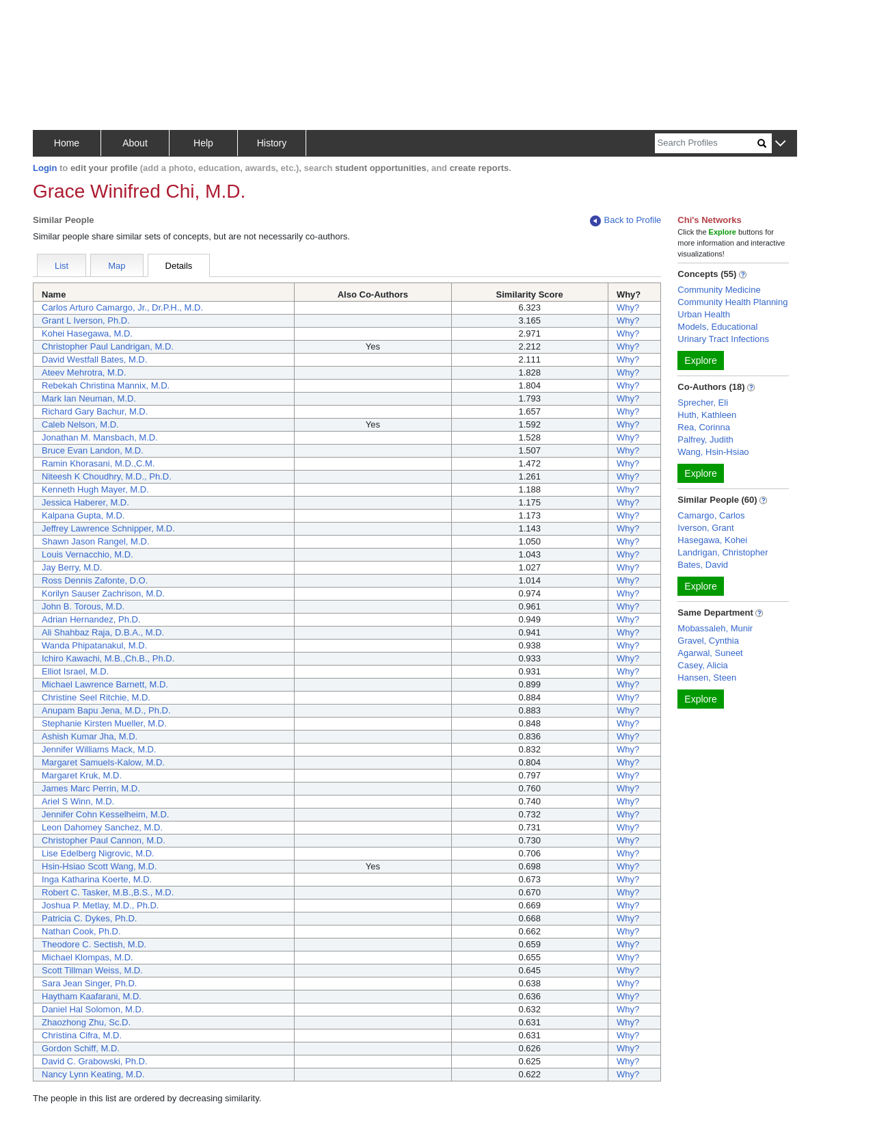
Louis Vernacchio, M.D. (87, 554)
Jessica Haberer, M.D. (85, 502)
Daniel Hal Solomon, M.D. (93, 1009)
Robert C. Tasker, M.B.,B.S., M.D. (108, 892)
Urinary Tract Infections (723, 339)
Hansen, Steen (706, 677)
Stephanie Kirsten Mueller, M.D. (104, 723)
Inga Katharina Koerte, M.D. (97, 879)
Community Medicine (718, 290)
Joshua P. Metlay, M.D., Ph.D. (100, 905)
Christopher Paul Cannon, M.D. (103, 840)
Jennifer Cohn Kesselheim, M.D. (105, 814)
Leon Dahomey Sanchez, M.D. (102, 827)
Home (66, 142)
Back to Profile (625, 220)
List (61, 266)
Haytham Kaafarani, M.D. (92, 996)
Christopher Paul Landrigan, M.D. (108, 346)
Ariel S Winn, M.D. (78, 801)
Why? (628, 307)
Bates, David (702, 565)
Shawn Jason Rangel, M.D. (96, 541)
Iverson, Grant (705, 528)
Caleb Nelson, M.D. (80, 424)
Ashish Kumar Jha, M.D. (89, 736)
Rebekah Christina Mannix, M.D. (106, 385)
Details (179, 266)
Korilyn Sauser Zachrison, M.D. (103, 593)
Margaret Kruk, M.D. (82, 775)
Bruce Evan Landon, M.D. (93, 450)
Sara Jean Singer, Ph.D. (89, 983)
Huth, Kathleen (706, 415)
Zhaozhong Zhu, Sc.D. (86, 1022)
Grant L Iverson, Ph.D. (86, 320)
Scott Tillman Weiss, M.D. (92, 970)
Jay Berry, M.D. (72, 567)
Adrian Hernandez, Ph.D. (91, 619)
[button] (780, 144)
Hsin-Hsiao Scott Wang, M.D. (99, 866)
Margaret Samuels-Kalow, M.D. (103, 762)
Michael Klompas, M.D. (87, 957)
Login (45, 168)
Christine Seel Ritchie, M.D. (96, 697)
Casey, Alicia (702, 665)
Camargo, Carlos (710, 515)
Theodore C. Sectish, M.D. (94, 944)
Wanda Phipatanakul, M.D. (94, 645)
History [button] (272, 142)
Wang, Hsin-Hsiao (713, 452)
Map (116, 266)
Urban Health (703, 314)
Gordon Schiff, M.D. (81, 1048)
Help (203, 142)
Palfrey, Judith (705, 439)
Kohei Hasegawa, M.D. (87, 333)
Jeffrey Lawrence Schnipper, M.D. (108, 528)
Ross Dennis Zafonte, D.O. (95, 580)
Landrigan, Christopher (722, 552)
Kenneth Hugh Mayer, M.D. (95, 489)
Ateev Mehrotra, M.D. (84, 372)
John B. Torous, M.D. (83, 606)
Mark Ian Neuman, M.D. (89, 398)
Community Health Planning (732, 302)
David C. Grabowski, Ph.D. (95, 1061)
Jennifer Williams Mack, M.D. (99, 749)
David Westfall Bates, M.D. (94, 359)
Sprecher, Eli (702, 402)
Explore (700, 360)
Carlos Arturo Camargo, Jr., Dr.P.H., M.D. (122, 307)
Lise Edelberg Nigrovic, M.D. (98, 853)
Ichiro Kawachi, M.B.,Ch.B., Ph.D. (108, 658)
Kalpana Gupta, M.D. (83, 515)
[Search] (706, 143)
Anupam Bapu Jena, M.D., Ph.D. (106, 710)
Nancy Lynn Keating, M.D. (93, 1074)
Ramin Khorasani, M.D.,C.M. (98, 463)
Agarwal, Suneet (709, 653)
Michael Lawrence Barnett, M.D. (105, 684)
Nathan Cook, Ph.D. (81, 931)
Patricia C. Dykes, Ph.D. (89, 918)
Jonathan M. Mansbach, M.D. (100, 437)
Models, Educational (717, 326)
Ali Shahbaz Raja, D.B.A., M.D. (103, 632)
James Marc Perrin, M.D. (91, 788)
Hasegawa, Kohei (712, 540)
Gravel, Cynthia (708, 640)
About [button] (135, 142)
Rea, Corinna (703, 427)
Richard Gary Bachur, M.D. (95, 411)
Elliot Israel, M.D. (75, 671)
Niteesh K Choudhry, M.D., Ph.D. (107, 476)
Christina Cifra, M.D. (82, 1035)
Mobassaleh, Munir (715, 628)
